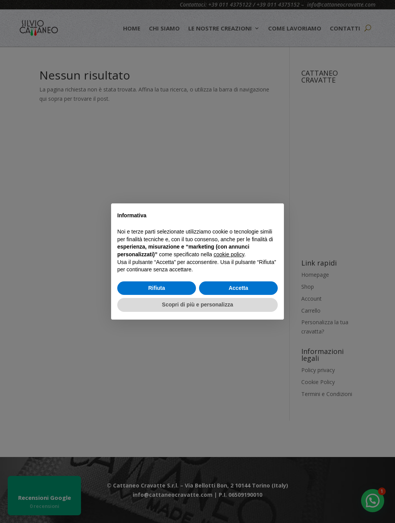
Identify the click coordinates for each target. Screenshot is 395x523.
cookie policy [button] (229, 254)
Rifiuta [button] (156, 288)
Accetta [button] (238, 288)
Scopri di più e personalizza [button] (197, 304)
